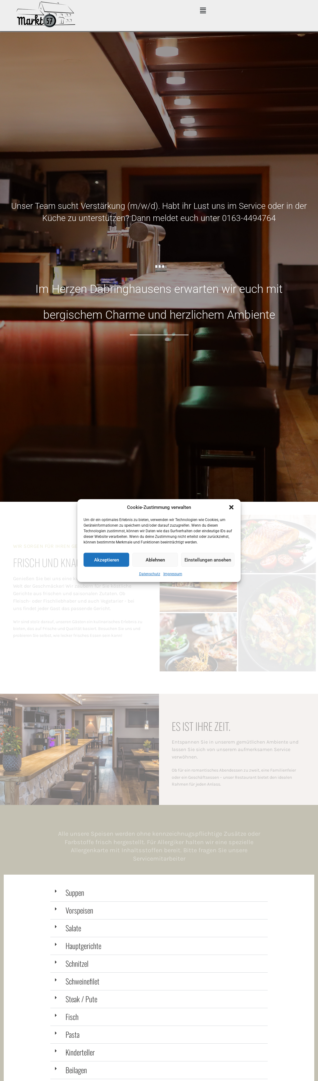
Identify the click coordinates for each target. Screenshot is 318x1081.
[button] (231, 507)
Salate (73, 927)
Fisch (72, 1016)
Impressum (172, 574)
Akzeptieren (106, 559)
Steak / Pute (81, 998)
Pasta (73, 1034)
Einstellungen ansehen (207, 559)
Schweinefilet (82, 981)
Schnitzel (77, 963)
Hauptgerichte (83, 945)
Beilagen (76, 1069)
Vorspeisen (79, 910)
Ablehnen (155, 559)
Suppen (75, 892)
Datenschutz (149, 574)
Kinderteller (80, 1052)
